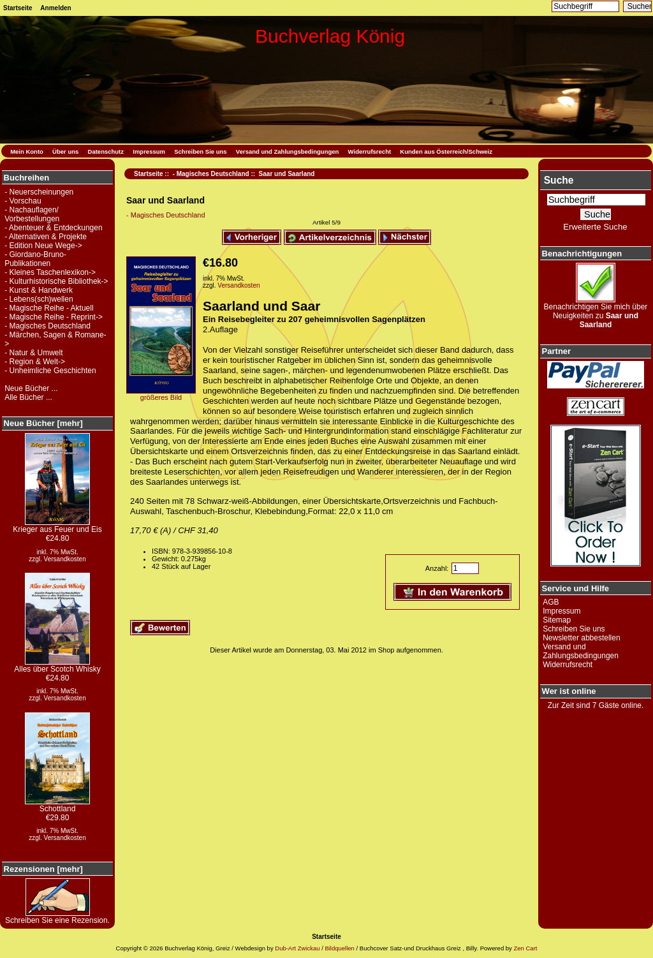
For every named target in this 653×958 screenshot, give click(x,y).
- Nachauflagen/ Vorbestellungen (31, 214)
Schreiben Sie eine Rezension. (57, 917)
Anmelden (55, 7)
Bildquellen (339, 948)
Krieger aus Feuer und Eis (57, 526)
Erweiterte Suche (595, 227)
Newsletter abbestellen (581, 637)
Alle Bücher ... (28, 397)
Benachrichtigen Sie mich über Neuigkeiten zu (596, 312)
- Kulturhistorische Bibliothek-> (56, 281)
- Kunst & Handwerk (38, 290)
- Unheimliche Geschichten (50, 370)
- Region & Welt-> (34, 361)
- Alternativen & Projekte (45, 236)
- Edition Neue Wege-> (43, 245)
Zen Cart (525, 948)
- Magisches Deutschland (211, 173)
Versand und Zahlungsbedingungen (287, 151)
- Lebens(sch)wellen (38, 299)
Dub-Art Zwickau (297, 948)
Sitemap (557, 619)
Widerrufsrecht (369, 151)
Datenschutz (106, 151)
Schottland (57, 805)
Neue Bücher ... (30, 388)
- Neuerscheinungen (38, 192)
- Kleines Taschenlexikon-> (50, 272)
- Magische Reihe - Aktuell (48, 308)
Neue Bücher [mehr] (43, 423)
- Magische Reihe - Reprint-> (53, 317)
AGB (551, 602)
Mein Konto (26, 151)
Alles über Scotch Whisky (57, 666)
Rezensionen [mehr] (43, 869)
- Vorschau (22, 200)
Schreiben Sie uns (200, 151)
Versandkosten (65, 559)
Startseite (18, 7)
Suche (559, 180)
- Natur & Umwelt (33, 352)
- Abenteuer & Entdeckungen (53, 227)
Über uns (65, 151)
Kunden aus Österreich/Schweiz (446, 151)
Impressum (149, 151)
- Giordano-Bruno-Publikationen (35, 259)
